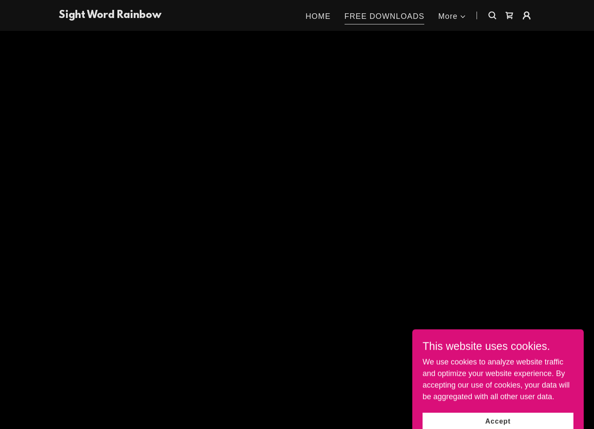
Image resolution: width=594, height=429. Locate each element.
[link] (110, 15)
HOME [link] (318, 16)
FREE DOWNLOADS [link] (385, 16)
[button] (452, 16)
